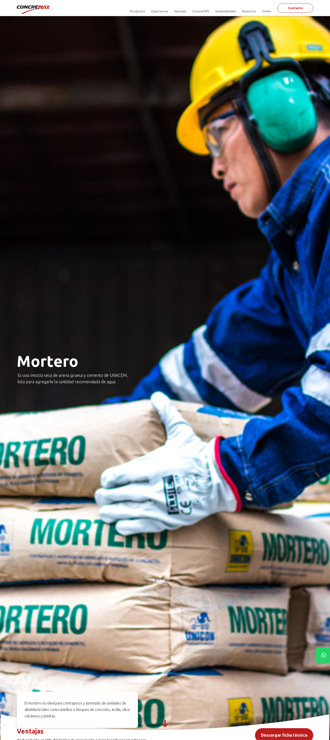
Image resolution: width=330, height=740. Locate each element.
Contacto (295, 8)
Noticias (180, 8)
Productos (137, 8)
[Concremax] (35, 9)
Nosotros (249, 8)
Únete (266, 8)
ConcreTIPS (200, 8)
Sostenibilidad (225, 8)
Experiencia (159, 8)
